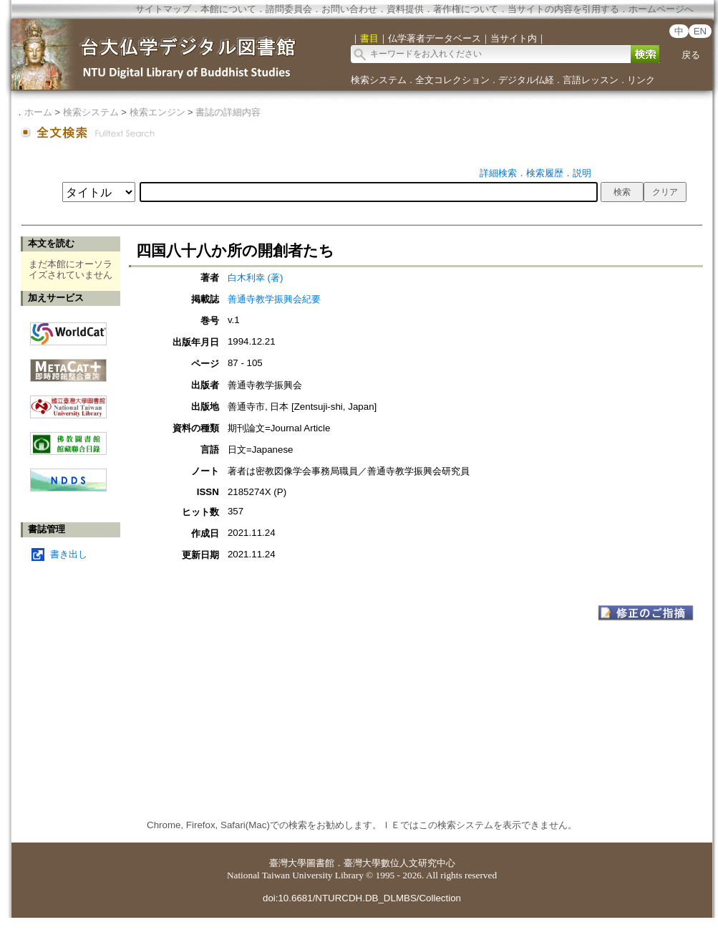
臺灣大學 (287, 863)
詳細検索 (498, 173)
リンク (641, 80)
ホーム (38, 112)
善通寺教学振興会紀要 (274, 299)
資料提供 (405, 9)
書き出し (68, 554)
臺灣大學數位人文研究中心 (399, 863)
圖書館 (320, 863)
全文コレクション (452, 80)
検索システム (379, 80)
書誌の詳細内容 (228, 112)
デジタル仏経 (526, 80)
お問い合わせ (349, 9)
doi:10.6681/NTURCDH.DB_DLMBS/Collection (362, 898)
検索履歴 (544, 173)
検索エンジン (157, 112)
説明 (582, 173)
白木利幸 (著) (255, 277)
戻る (690, 54)
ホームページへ (661, 9)
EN (700, 31)
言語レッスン (590, 80)
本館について (228, 9)
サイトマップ (163, 9)
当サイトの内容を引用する (563, 9)
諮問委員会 (289, 9)
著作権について (465, 9)
